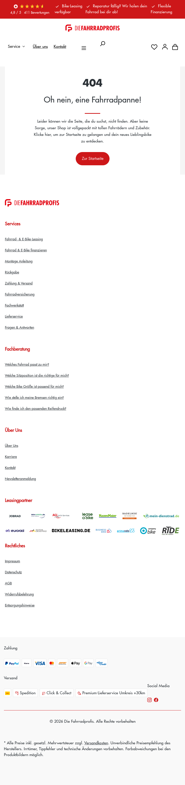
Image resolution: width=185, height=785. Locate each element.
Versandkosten (96, 743)
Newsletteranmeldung (20, 478)
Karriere (11, 456)
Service (17, 46)
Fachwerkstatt (14, 305)
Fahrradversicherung (20, 294)
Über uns (40, 46)
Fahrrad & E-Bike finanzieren (26, 249)
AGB (8, 582)
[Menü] (84, 46)
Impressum (12, 560)
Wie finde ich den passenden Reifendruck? (35, 408)
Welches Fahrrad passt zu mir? (27, 364)
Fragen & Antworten (19, 327)
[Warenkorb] (175, 46)
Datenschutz (13, 571)
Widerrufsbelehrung (19, 594)
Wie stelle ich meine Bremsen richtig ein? (34, 397)
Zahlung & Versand (19, 283)
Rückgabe (12, 272)
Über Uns (11, 445)
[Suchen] (102, 42)
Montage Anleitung (19, 260)
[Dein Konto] (165, 46)
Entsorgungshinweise (20, 605)
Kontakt (60, 46)
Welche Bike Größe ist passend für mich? (34, 386)
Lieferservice (14, 316)
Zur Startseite (92, 158)
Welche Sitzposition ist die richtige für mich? (37, 375)
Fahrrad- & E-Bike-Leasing (24, 238)
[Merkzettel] (154, 46)
